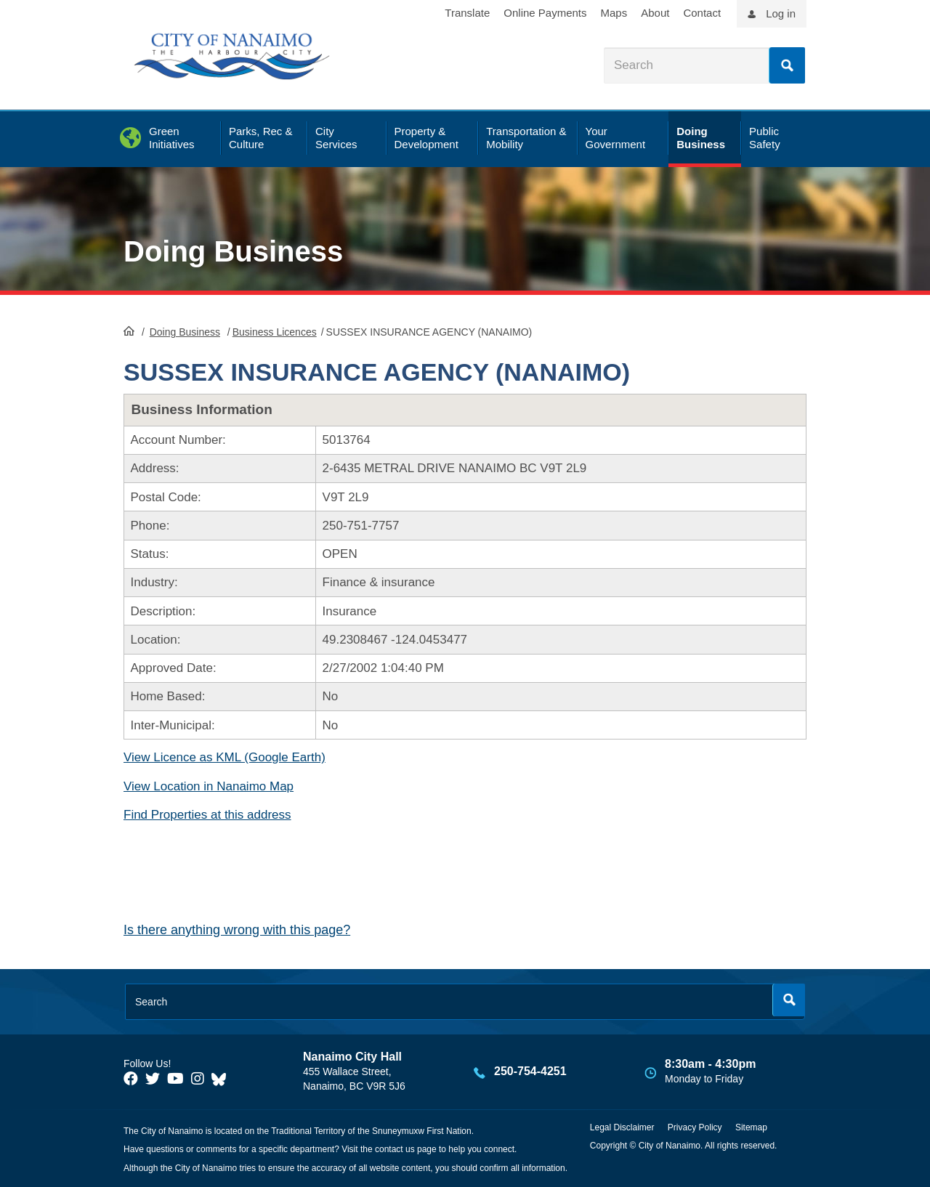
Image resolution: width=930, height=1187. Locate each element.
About (655, 13)
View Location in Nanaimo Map (209, 786)
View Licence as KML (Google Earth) (225, 757)
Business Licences (274, 332)
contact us (395, 1149)
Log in (781, 13)
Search (787, 65)
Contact (702, 13)
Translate (467, 13)
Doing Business (233, 251)
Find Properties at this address (207, 815)
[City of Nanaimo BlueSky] (222, 1078)
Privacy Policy (695, 1127)
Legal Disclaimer (622, 1127)
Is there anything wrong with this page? (237, 930)
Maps (614, 13)
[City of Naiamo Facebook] (131, 1078)
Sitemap (751, 1127)
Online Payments (545, 13)
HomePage (129, 330)
